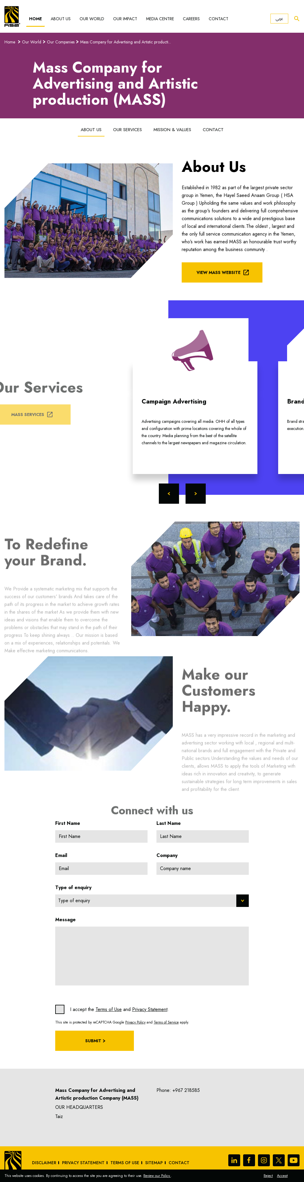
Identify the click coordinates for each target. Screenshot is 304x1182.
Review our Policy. (157, 1175)
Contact (218, 19)
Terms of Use (109, 1009)
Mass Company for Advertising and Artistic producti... (125, 42)
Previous (169, 494)
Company (167, 855)
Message (65, 919)
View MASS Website (218, 279)
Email (61, 855)
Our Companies (61, 42)
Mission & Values (172, 129)
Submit (93, 1041)
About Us (61, 19)
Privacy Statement (149, 1009)
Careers (191, 19)
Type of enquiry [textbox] (74, 900)
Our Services (127, 129)
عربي (279, 18)
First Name (67, 823)
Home (35, 19)
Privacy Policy (135, 1022)
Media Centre (160, 19)
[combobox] (152, 900)
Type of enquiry (73, 887)
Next (196, 494)
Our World (92, 19)
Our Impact (125, 19)
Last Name (168, 823)
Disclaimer (44, 1163)
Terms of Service (166, 1022)
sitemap (154, 1163)
